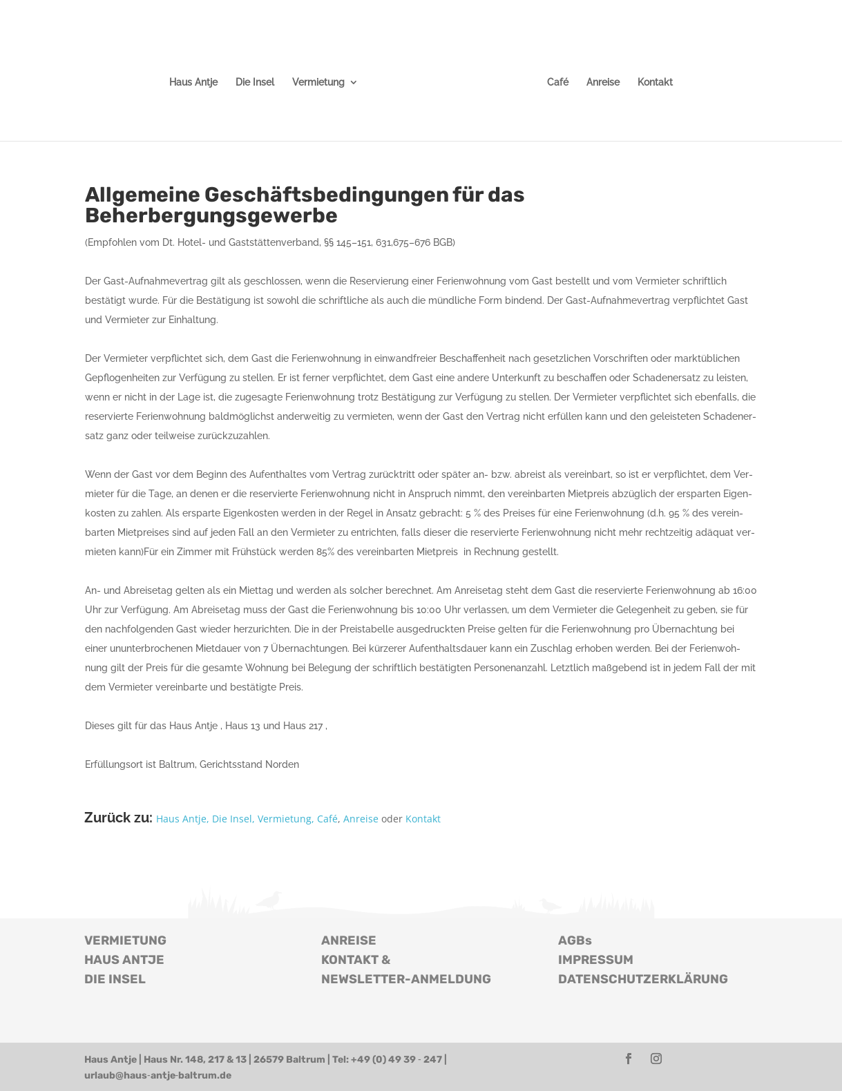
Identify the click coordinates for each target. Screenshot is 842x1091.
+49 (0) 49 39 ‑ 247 (396, 1059)
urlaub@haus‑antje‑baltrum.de (157, 1075)
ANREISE (348, 940)
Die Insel (255, 82)
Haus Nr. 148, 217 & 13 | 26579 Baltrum (234, 1059)
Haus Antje (193, 82)
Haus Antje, (182, 818)
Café (557, 82)
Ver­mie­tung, (284, 818)
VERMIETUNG (125, 940)
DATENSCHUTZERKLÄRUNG (643, 979)
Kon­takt (655, 82)
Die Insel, (233, 818)
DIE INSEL (115, 979)
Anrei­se (603, 82)
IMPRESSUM (595, 959)
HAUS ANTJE (124, 959)
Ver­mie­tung (318, 82)
